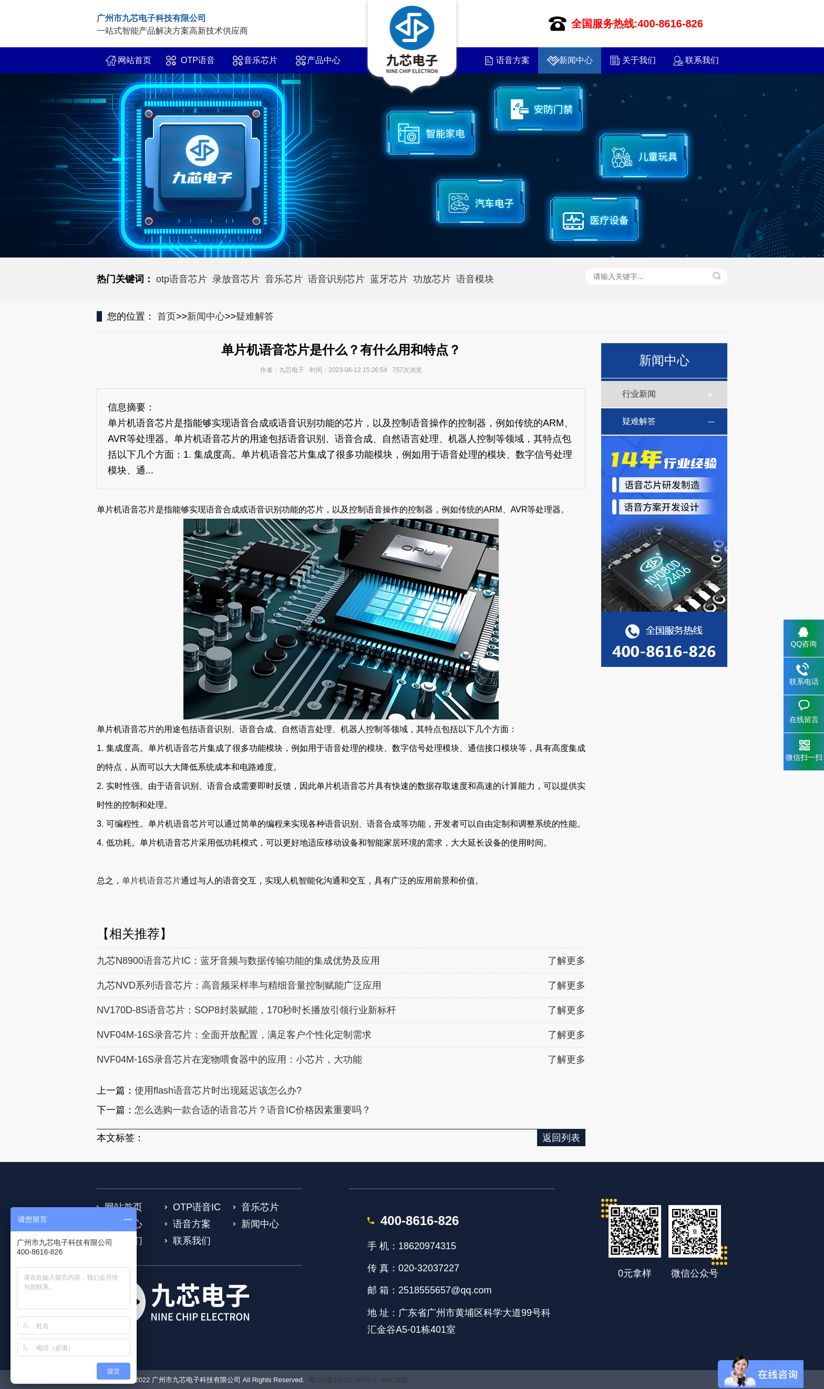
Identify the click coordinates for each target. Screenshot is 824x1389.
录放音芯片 (236, 279)
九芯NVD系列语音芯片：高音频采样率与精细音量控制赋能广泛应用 (239, 985)
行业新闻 (639, 393)
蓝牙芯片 (389, 279)
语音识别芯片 (336, 279)
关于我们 (639, 60)
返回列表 (561, 1138)
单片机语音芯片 (151, 880)
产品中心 (324, 60)
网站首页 (134, 60)
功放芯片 (432, 279)
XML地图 (394, 1380)
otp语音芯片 (181, 279)
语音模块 (475, 279)
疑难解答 (255, 316)
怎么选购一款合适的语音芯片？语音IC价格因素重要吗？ (253, 1110)
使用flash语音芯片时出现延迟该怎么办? (218, 1090)
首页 (166, 316)
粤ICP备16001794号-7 (342, 1380)
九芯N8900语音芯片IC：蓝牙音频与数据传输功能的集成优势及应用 (238, 960)
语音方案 (513, 60)
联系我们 (702, 60)
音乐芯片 (260, 60)
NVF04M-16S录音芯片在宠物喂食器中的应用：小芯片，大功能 (229, 1059)
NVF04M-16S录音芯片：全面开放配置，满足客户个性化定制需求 (234, 1035)
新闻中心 (576, 60)
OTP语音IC (198, 65)
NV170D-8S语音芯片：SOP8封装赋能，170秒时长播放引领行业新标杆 (246, 1010)
